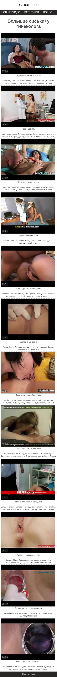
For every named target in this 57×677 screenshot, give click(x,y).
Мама (14, 134)
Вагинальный (33, 350)
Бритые (34, 243)
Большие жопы (39, 81)
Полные (45, 137)
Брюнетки (41, 403)
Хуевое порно (29, 5)
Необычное (7, 509)
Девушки (23, 669)
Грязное (44, 669)
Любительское (34, 453)
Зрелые (7, 134)
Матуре (14, 137)
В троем (44, 453)
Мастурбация (8, 403)
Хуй (26, 294)
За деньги (21, 456)
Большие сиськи (18, 81)
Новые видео (10, 12)
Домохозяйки (45, 563)
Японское (31, 667)
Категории (31, 12)
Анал (5, 347)
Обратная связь (28, 674)
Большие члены (33, 296)
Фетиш (49, 83)
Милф (41, 134)
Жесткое (6, 81)
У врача (37, 137)
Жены (35, 134)
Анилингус (22, 350)
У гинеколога (22, 83)
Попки (13, 83)
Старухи (40, 507)
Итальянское (10, 296)
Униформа (40, 83)
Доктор (32, 83)
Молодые (23, 453)
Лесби (10, 347)
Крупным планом (8, 456)
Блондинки (29, 240)
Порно (47, 12)
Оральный (21, 296)
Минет (28, 81)
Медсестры (32, 616)
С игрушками (47, 400)
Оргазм (32, 294)
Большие (29, 137)
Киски (51, 137)
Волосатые (40, 667)
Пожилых (6, 137)
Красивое (5, 240)
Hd (2, 134)
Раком (38, 294)
